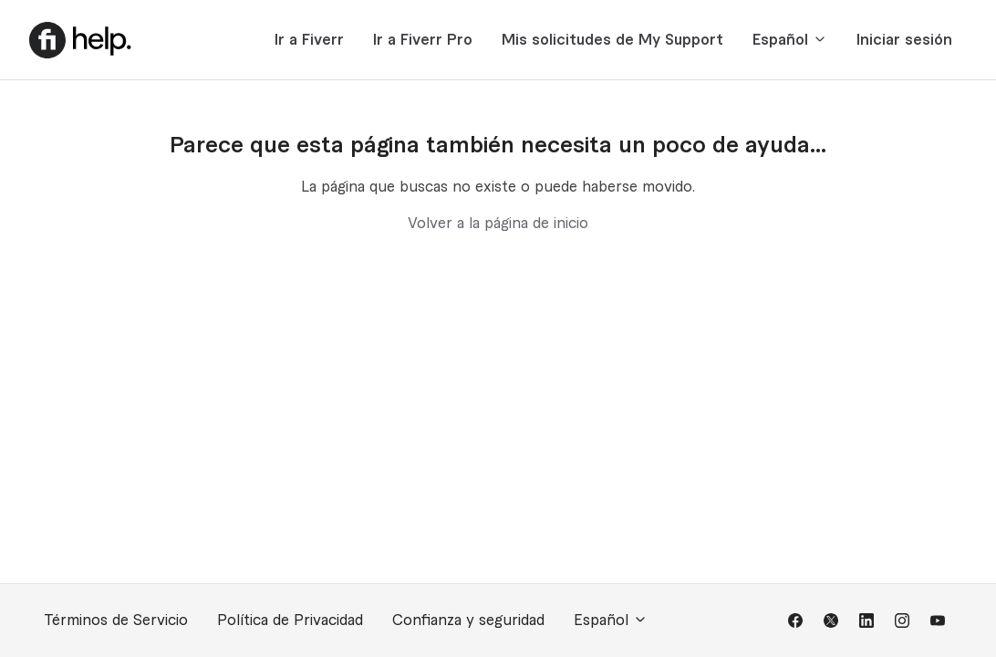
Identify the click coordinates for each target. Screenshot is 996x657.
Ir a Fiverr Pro (422, 40)
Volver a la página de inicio (498, 223)
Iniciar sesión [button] (904, 40)
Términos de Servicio (116, 620)
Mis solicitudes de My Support (612, 40)
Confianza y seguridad (468, 620)
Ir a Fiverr (309, 40)
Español (789, 39)
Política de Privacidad (290, 620)
